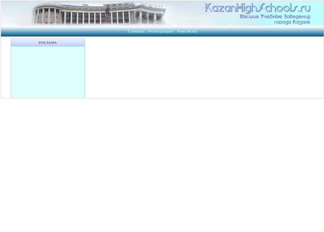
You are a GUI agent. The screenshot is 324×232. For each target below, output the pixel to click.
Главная (136, 31)
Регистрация (160, 31)
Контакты (187, 31)
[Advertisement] (48, 72)
